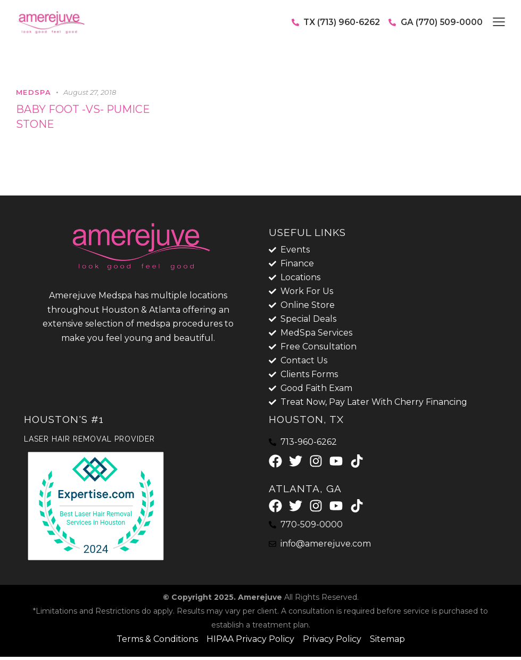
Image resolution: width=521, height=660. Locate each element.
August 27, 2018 (89, 92)
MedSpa (33, 92)
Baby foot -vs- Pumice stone (83, 117)
